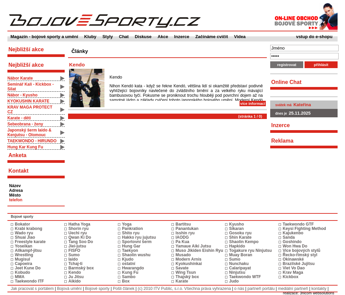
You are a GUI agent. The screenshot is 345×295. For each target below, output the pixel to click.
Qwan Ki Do (79, 237)
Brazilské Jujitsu (299, 263)
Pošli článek (123, 288)
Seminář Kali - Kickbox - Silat (30, 86)
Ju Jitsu (76, 276)
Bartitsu (183, 224)
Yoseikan (23, 246)
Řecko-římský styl (300, 255)
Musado (183, 255)
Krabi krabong (28, 228)
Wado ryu (24, 233)
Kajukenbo (293, 233)
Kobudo (22, 272)
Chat (124, 36)
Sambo (128, 276)
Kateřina (302, 104)
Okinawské (293, 259)
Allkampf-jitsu (28, 250)
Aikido (74, 281)
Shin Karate (240, 237)
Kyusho (236, 224)
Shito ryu (130, 233)
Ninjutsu (237, 272)
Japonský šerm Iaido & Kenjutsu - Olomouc (29, 132)
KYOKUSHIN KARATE (28, 101)
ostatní (128, 263)
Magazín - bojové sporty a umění (44, 36)
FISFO (74, 250)
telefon (15, 200)
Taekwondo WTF (245, 276)
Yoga (126, 224)
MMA (20, 276)
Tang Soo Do (80, 241)
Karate (182, 281)
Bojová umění (69, 288)
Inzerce (181, 36)
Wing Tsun (186, 272)
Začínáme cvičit (211, 36)
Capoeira (23, 263)
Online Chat (286, 82)
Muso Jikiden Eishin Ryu (199, 250)
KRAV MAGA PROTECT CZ (29, 109)
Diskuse (143, 36)
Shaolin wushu (136, 255)
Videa (240, 36)
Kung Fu (130, 272)
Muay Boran (240, 255)
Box (126, 281)
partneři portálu (261, 288)
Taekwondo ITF (29, 281)
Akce (163, 36)
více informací (252, 103)
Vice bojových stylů (301, 250)
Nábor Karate (20, 78)
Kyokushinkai (189, 263)
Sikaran (236, 228)
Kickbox (291, 276)
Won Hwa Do (295, 246)
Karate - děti (19, 118)
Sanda (289, 237)
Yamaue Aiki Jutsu (193, 246)
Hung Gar (131, 246)
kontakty (318, 288)
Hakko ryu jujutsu (139, 237)
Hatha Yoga (79, 224)
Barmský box (81, 268)
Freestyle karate (30, 241)
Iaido (73, 259)
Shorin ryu (78, 228)
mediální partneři (293, 288)
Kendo (77, 64)
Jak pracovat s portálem (32, 288)
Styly (107, 36)
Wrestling (24, 255)
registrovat (286, 65)
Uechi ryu (77, 233)
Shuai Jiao (25, 237)
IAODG (182, 237)
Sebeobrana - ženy (25, 124)
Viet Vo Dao (294, 268)
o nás (239, 288)
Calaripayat (240, 268)
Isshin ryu (185, 233)
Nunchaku (239, 263)
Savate (182, 268)
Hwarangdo (133, 268)
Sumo (74, 255)
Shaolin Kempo (243, 241)
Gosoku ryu (240, 233)
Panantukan (187, 228)
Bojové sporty (97, 288)
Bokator (22, 224)
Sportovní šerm (137, 241)
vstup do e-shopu (314, 36)
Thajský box (187, 276)
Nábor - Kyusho (22, 95)
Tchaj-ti (75, 263)
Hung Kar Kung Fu (25, 147)
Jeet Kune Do (28, 268)
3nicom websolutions (317, 293)
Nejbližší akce (26, 65)
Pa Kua (182, 241)
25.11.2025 (300, 113)
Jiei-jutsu (77, 246)
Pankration (132, 228)
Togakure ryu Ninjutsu (250, 250)
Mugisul (22, 259)
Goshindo (292, 241)
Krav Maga (293, 272)
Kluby (90, 36)
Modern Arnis (188, 259)
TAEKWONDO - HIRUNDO (32, 141)
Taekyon (130, 250)
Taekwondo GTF (298, 224)
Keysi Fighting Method (304, 228)
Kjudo (127, 259)
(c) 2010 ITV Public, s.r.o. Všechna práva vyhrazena (184, 288)
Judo (234, 281)
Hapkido (237, 246)
